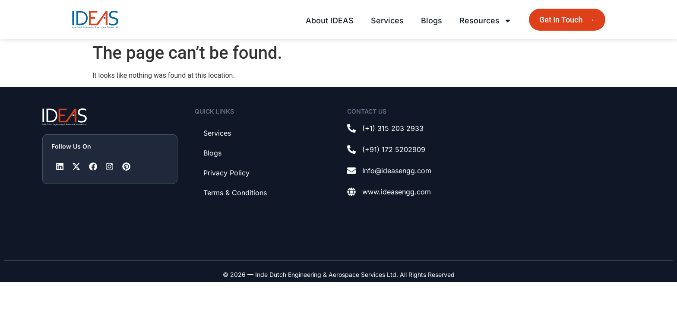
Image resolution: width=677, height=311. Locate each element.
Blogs (431, 20)
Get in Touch (568, 19)
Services (387, 20)
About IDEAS (330, 20)
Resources (485, 21)
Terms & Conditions (235, 192)
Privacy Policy (226, 172)
